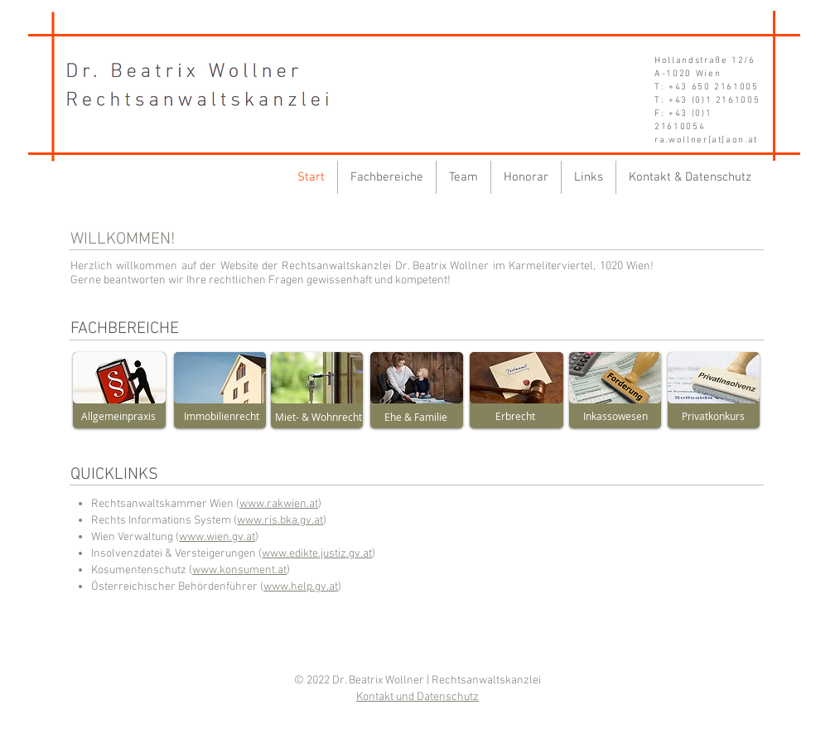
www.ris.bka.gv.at (280, 521)
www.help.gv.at (300, 587)
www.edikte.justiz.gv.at (317, 554)
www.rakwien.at (278, 504)
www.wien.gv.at (217, 537)
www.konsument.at (239, 570)
